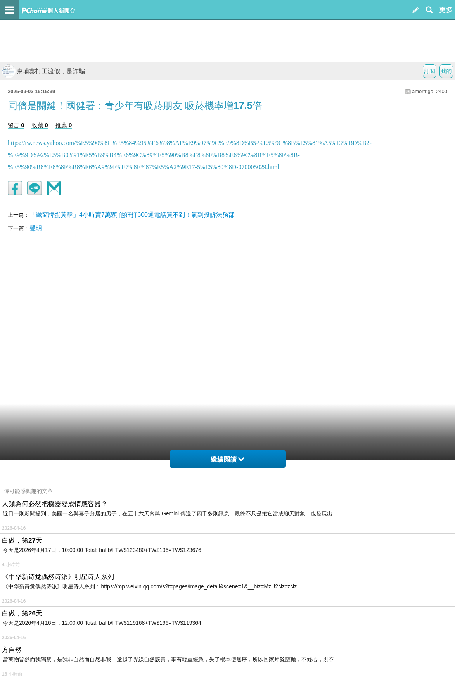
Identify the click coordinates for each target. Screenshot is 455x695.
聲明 (35, 228)
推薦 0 (63, 125)
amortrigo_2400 (429, 91)
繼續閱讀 (227, 459)
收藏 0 (39, 125)
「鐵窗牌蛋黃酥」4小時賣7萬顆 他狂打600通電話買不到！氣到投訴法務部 (132, 214)
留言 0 (16, 125)
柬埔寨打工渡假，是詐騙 (43, 71)
